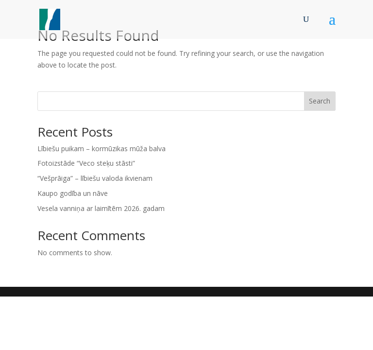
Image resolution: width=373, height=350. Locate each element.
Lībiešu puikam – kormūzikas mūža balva (101, 148)
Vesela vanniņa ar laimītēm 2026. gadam (101, 208)
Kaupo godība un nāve (72, 193)
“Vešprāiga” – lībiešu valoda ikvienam (95, 178)
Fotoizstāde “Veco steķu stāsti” (86, 163)
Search (319, 100)
